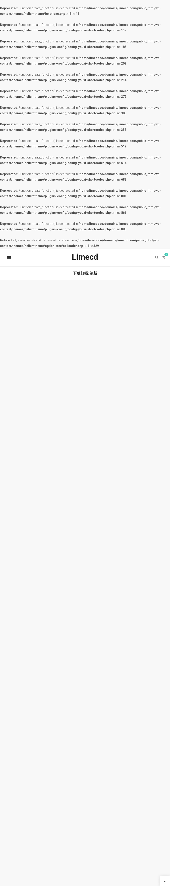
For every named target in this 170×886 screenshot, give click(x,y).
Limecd (85, 257)
